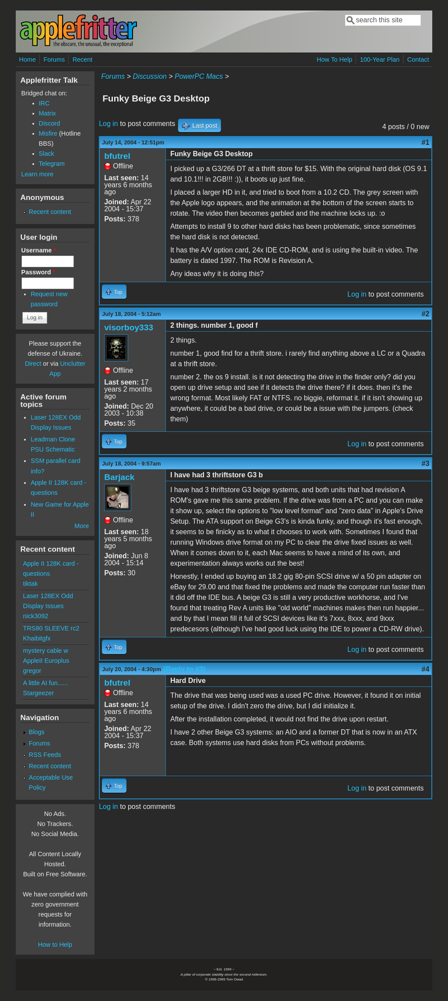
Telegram (52, 163)
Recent (83, 59)
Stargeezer (38, 693)
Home (27, 59)
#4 (426, 669)
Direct (33, 363)
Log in (108, 123)
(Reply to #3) (184, 669)
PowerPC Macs (199, 76)
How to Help (55, 944)
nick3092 (36, 616)
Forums (54, 59)
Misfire (48, 133)
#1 (426, 142)
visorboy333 (128, 327)
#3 (426, 463)
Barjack (119, 477)
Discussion (150, 76)
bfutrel (117, 156)
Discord (49, 123)
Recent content (50, 211)
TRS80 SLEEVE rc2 (51, 628)
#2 (426, 314)
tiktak (30, 583)
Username (38, 250)
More (81, 525)
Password (38, 272)
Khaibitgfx (37, 638)
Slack (46, 153)
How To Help (334, 59)
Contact (418, 59)
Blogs (37, 731)
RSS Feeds (45, 754)
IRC (44, 103)
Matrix (47, 113)
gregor (32, 670)
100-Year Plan (380, 59)
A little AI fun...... (45, 682)
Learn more (37, 174)
